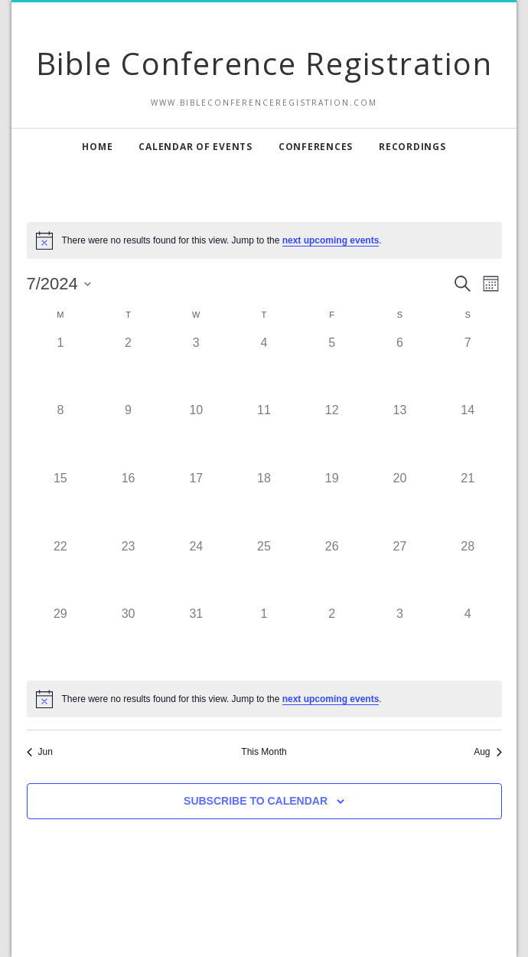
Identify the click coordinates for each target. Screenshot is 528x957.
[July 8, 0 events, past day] (61, 435)
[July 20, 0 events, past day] (400, 503)
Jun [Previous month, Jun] (40, 751)
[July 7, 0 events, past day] (468, 368)
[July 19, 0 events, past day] (332, 503)
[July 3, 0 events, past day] (196, 368)
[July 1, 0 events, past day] (61, 368)
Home (97, 146)
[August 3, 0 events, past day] (400, 639)
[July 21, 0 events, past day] (468, 503)
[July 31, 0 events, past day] (196, 639)
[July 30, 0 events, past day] (128, 639)
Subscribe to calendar (256, 801)
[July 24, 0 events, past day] (196, 571)
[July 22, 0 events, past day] (61, 571)
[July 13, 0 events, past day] (400, 435)
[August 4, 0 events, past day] (468, 639)
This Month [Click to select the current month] (263, 751)
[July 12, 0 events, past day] (332, 435)
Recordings (412, 146)
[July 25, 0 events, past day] (264, 571)
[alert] (264, 699)
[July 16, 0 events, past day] (128, 503)
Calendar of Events (196, 146)
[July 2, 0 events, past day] (128, 368)
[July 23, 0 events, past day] (128, 571)
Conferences (316, 146)
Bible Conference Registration (264, 63)
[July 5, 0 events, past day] (332, 368)
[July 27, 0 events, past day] (400, 571)
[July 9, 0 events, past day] (128, 435)
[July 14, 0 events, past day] (468, 435)
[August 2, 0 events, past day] (332, 639)
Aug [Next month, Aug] (487, 751)
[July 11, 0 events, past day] (264, 435)
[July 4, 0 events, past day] (264, 368)
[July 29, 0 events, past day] (61, 639)
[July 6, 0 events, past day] (400, 368)
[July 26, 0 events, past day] (332, 571)
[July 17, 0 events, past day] (196, 503)
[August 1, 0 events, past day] (264, 639)
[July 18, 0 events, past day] (264, 503)
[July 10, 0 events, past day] (196, 435)
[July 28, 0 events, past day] (468, 571)
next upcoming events (331, 240)
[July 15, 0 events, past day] (61, 503)
